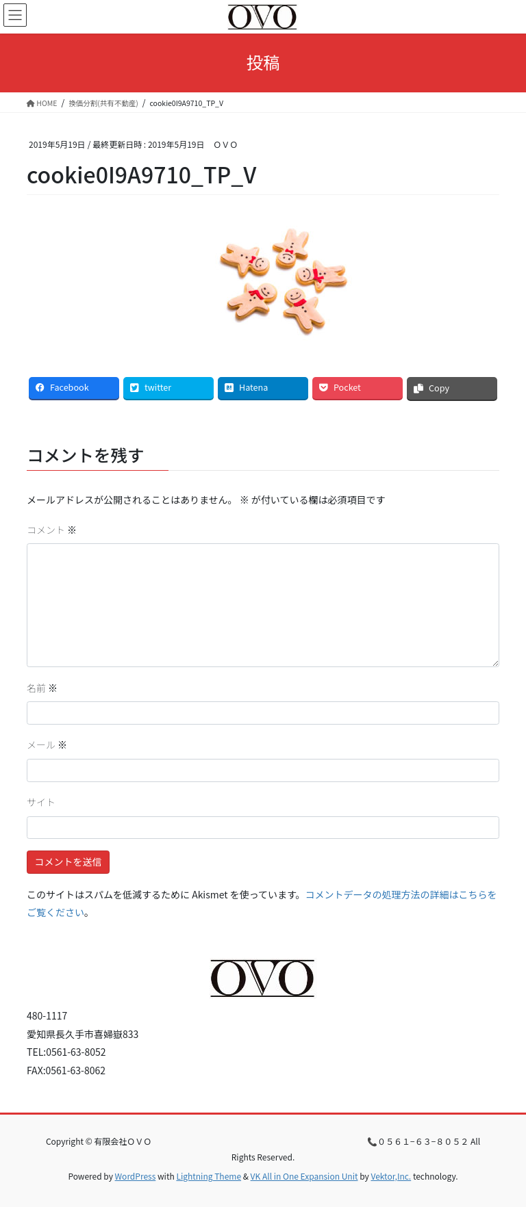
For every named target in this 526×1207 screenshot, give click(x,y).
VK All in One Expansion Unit (304, 1176)
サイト (41, 802)
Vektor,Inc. (391, 1176)
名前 (42, 688)
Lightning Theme (208, 1176)
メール (47, 744)
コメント (52, 529)
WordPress (135, 1176)
